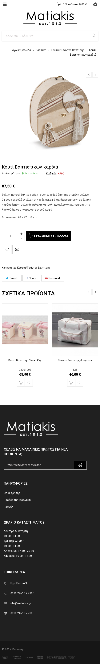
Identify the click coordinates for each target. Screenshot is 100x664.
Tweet (12, 278)
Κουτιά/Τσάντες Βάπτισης (68, 50)
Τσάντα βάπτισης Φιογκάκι (75, 360)
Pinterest (52, 278)
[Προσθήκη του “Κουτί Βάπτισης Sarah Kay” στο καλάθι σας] (21, 383)
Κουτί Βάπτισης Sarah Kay (25, 360)
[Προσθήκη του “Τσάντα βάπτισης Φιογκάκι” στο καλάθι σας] (71, 383)
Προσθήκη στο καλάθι (51, 236)
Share (31, 278)
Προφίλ (9, 506)
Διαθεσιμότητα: (11, 173)
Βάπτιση (41, 50)
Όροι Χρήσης (12, 493)
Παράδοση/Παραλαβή (17, 499)
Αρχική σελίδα (21, 50)
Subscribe (80, 465)
